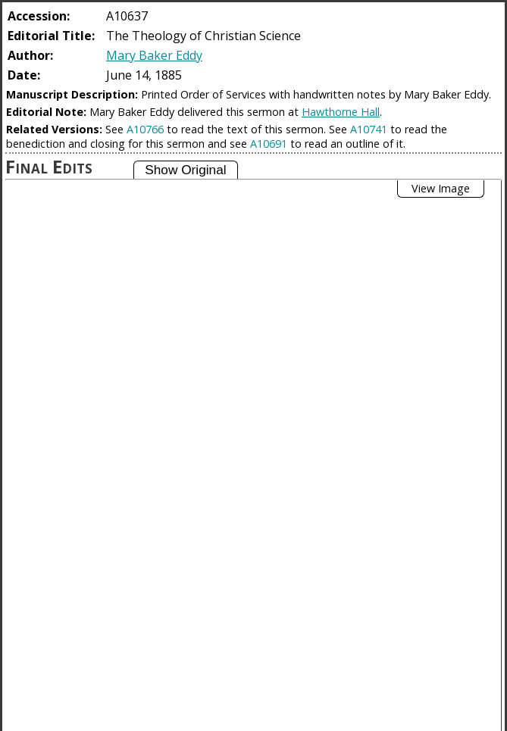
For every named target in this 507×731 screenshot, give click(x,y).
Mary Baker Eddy (154, 55)
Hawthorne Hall (341, 112)
